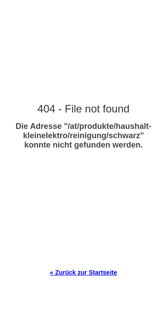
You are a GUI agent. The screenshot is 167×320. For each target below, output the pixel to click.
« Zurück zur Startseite (83, 272)
